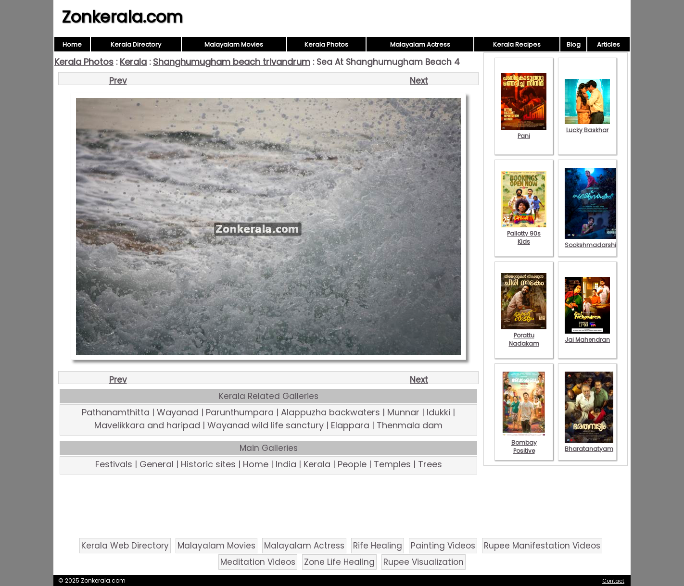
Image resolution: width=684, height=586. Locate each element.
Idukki (438, 412)
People (352, 464)
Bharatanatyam (589, 444)
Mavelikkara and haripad (147, 425)
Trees (430, 464)
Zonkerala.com (122, 16)
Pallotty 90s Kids (523, 233)
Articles (608, 44)
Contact (613, 581)
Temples (392, 464)
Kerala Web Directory (125, 545)
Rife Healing (377, 545)
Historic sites (208, 464)
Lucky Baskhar (587, 126)
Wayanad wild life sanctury (265, 425)
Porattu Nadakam (523, 335)
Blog (574, 44)
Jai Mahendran (587, 335)
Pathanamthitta (116, 412)
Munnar (403, 412)
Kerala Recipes (517, 44)
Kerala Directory (136, 44)
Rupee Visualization (423, 562)
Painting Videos (443, 545)
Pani (523, 132)
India (286, 464)
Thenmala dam (410, 425)
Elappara (350, 425)
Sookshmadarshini (593, 241)
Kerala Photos (326, 44)
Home (72, 44)
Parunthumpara (240, 412)
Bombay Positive (523, 442)
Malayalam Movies (233, 44)
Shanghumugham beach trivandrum (231, 62)
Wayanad (178, 412)
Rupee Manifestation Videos (542, 545)
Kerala (133, 62)
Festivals (113, 464)
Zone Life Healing (339, 562)
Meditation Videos (257, 562)
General (156, 464)
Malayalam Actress (420, 44)
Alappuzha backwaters (330, 412)
